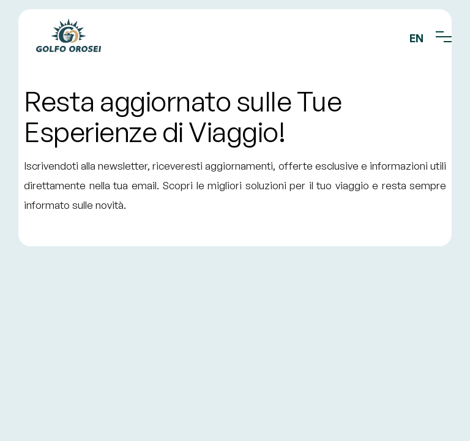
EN (416, 38)
